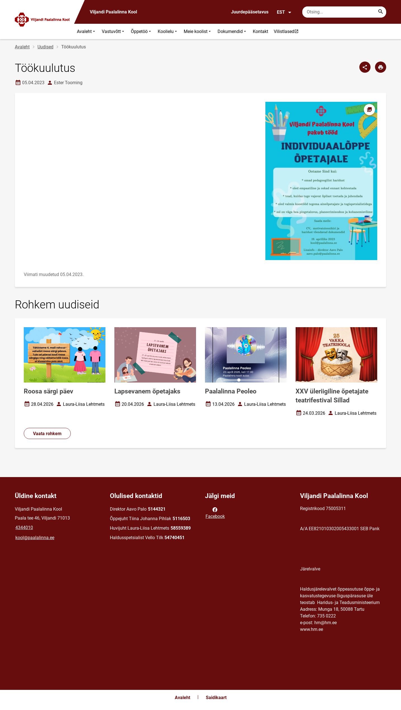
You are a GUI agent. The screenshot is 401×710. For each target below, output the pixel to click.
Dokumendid (232, 31)
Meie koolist (198, 31)
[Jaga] (365, 67)
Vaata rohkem (47, 433)
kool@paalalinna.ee (34, 537)
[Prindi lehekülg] (380, 67)
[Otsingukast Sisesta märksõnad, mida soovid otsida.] (344, 12)
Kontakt (260, 31)
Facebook (215, 512)
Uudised (45, 46)
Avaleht (86, 31)
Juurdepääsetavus (249, 12)
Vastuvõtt (113, 31)
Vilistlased (287, 31)
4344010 (24, 527)
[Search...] (380, 12)
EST (284, 12)
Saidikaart (216, 697)
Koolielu (168, 31)
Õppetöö (141, 31)
